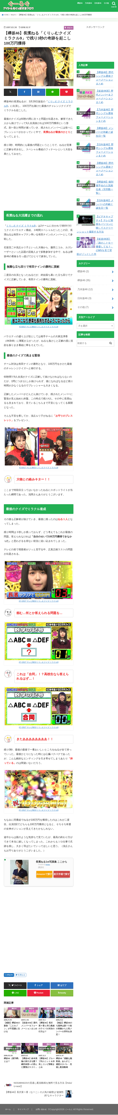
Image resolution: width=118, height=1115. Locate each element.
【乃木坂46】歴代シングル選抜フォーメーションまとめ (104, 111)
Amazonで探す (47, 873)
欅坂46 (80, 3)
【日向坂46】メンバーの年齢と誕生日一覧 (104, 195)
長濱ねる (21, 975)
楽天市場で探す (47, 880)
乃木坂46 (88, 3)
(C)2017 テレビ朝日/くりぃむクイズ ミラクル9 (38, 326)
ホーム (8, 1109)
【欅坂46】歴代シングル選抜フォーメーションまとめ (104, 77)
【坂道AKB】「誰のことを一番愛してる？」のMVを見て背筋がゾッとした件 (95, 235)
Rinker (48, 864)
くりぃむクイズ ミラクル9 (20, 225)
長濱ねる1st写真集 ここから (51, 861)
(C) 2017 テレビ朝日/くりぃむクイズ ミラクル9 (38, 601)
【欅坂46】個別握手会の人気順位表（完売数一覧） (104, 179)
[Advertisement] (38, 181)
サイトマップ (24, 1109)
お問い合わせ (44, 1109)
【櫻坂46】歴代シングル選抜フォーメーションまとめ (104, 162)
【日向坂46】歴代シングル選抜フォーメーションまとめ (104, 145)
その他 (106, 3)
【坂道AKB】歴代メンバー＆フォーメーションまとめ (104, 94)
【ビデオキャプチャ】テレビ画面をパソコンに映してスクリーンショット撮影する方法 (94, 214)
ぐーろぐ (73, 1109)
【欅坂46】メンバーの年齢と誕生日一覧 (104, 127)
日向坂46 (97, 3)
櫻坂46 (82, 258)
